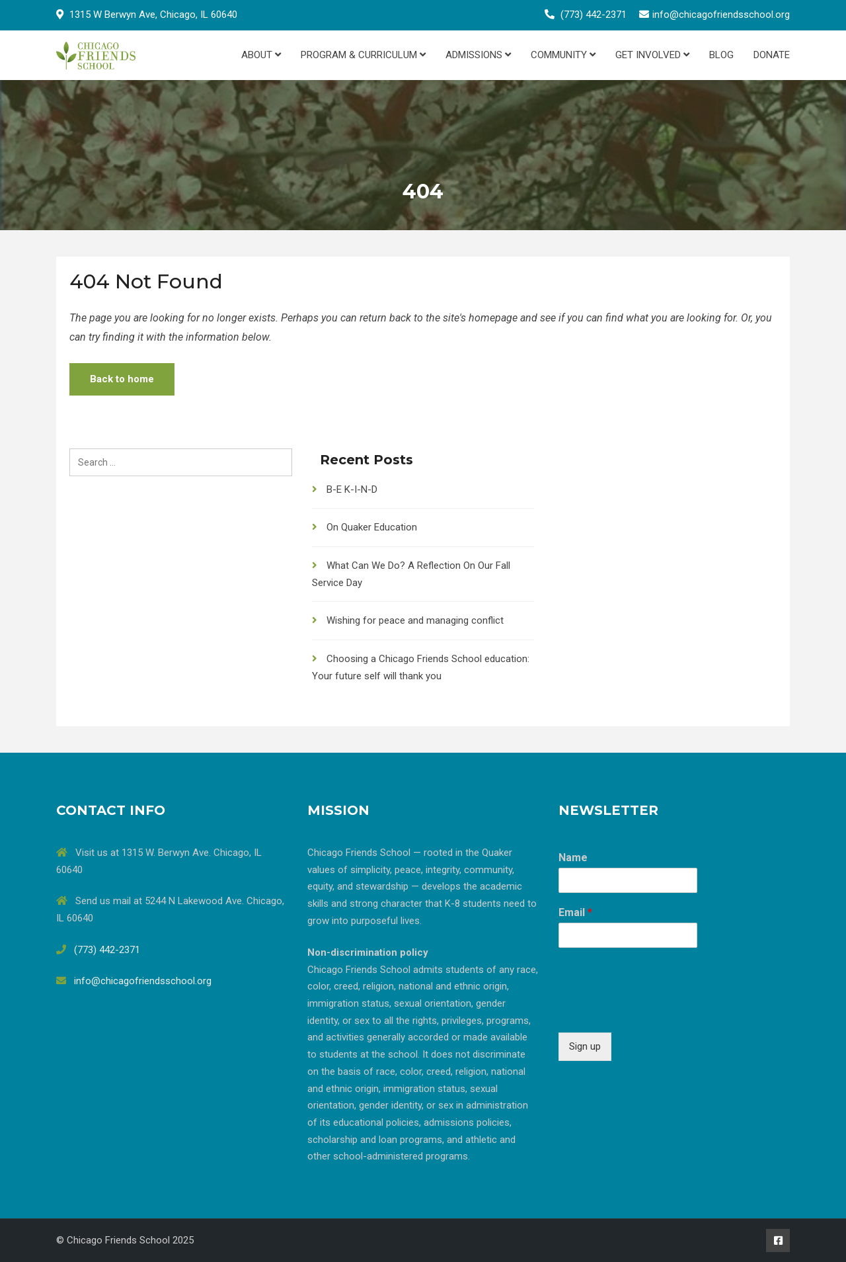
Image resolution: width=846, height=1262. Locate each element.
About (261, 55)
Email (575, 912)
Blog (721, 55)
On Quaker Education (372, 527)
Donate (771, 55)
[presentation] (658, 1010)
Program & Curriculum (363, 55)
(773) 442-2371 (593, 15)
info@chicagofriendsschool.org (721, 15)
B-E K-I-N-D (352, 489)
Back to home (122, 379)
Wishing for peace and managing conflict (415, 620)
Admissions (478, 55)
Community (563, 55)
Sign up (585, 1046)
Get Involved (652, 55)
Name (573, 857)
